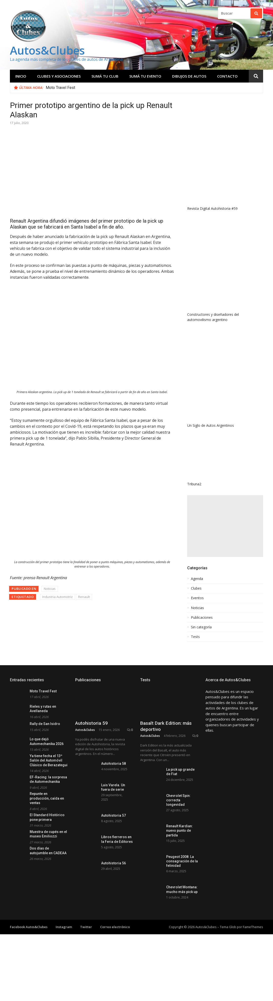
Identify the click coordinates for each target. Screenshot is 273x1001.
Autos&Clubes (47, 50)
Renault (84, 597)
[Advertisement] (225, 526)
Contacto (227, 76)
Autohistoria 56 (113, 863)
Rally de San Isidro (45, 724)
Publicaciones (202, 617)
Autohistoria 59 (91, 723)
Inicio (20, 76)
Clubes (196, 588)
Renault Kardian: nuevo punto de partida (179, 830)
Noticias (50, 588)
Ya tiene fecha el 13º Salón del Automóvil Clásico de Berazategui (49, 760)
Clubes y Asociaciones (59, 76)
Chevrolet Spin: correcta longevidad (178, 800)
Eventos (197, 598)
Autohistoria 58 (113, 764)
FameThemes (253, 927)
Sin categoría (201, 627)
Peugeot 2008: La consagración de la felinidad (182, 861)
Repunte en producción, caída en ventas (47, 798)
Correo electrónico (115, 927)
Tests (195, 637)
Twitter (86, 927)
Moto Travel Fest (60, 87)
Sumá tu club (104, 76)
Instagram (64, 927)
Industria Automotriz (57, 597)
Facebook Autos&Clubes (28, 927)
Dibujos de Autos (189, 76)
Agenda (197, 578)
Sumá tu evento (145, 76)
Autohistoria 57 (113, 815)
